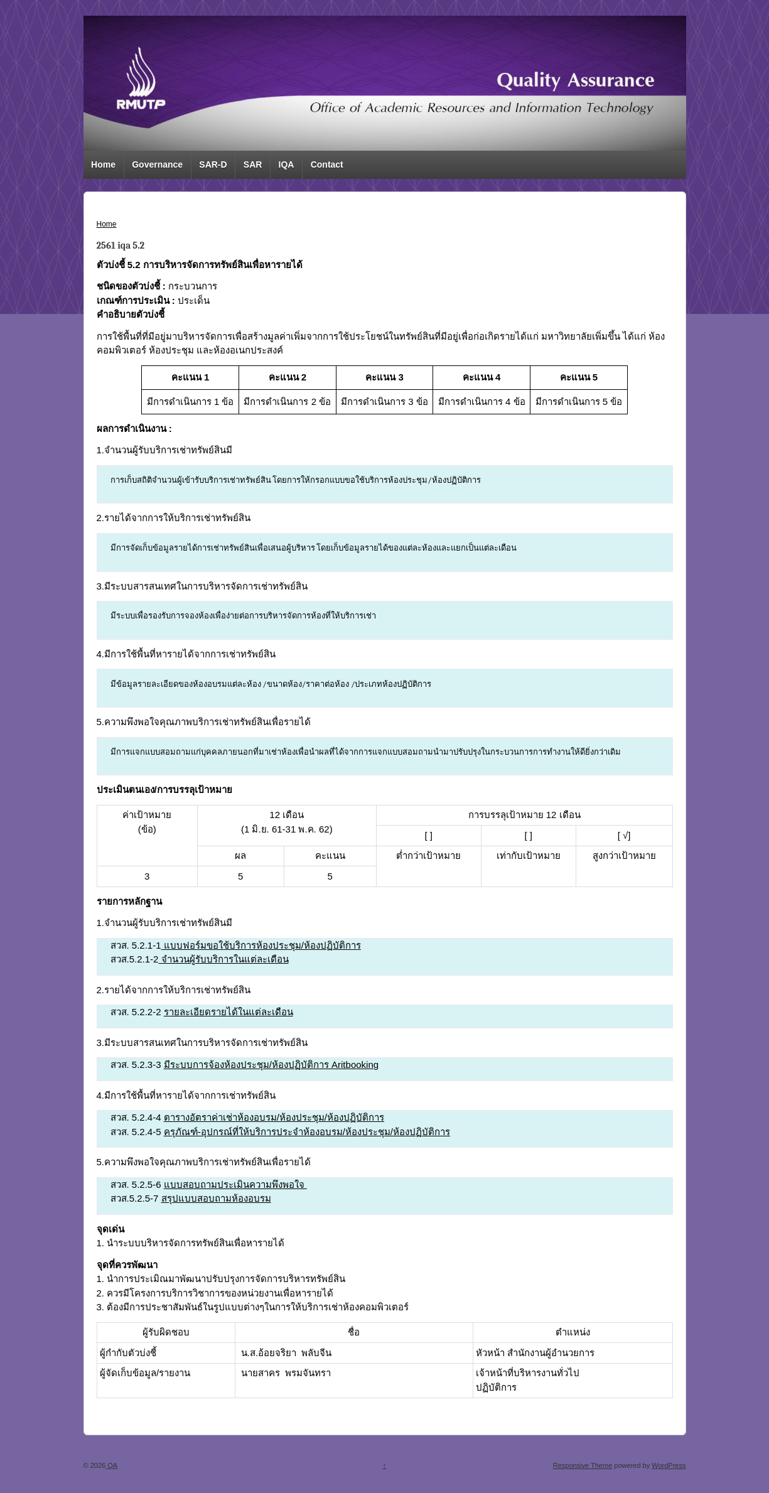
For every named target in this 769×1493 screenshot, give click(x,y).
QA (111, 1465)
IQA (286, 164)
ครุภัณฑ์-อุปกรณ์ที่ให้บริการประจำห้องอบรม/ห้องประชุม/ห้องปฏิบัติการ (307, 1131)
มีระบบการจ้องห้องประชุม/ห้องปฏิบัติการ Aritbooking (271, 1064)
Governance (157, 164)
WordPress (669, 1465)
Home (103, 164)
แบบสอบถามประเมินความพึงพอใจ (235, 1184)
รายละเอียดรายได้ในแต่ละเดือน (228, 1011)
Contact (327, 164)
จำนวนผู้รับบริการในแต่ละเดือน (223, 959)
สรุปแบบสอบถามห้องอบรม (216, 1198)
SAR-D (213, 164)
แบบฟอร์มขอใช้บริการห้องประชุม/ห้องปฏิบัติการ (261, 945)
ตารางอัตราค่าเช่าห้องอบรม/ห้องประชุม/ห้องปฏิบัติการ (274, 1117)
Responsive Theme (583, 1465)
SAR (253, 164)
